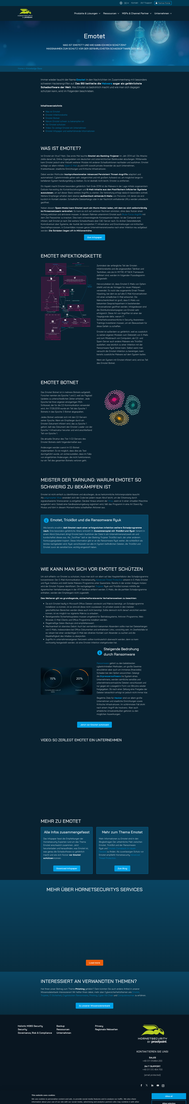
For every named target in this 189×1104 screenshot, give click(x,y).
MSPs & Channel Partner (136, 13)
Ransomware (103, 663)
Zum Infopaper (94, 237)
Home (21, 68)
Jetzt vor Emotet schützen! (94, 724)
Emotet (135, 992)
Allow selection (168, 1090)
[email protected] (152, 1075)
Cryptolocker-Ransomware (75, 995)
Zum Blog (122, 868)
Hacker (118, 697)
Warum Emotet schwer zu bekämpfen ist (65, 121)
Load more (94, 962)
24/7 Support (146, 3)
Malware (107, 83)
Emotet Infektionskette (56, 114)
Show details (126, 1099)
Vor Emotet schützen (55, 124)
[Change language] (124, 3)
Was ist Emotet (53, 111)
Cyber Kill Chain (105, 995)
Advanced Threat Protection (109, 579)
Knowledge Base (34, 68)
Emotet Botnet (53, 118)
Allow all (169, 1083)
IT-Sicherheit (55, 995)
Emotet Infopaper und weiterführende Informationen (70, 131)
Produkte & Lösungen (87, 13)
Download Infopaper (66, 868)
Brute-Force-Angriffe (132, 214)
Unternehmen (163, 13)
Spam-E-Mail (71, 165)
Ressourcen (111, 13)
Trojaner (99, 586)
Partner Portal (164, 3)
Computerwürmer (126, 995)
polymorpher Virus (52, 497)
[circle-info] (46, 520)
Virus (110, 501)
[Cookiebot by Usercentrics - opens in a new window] (15, 1099)
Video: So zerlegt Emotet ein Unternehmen (66, 127)
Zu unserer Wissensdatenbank (94, 1005)
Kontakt (134, 3)
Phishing (93, 995)
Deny (169, 1097)
